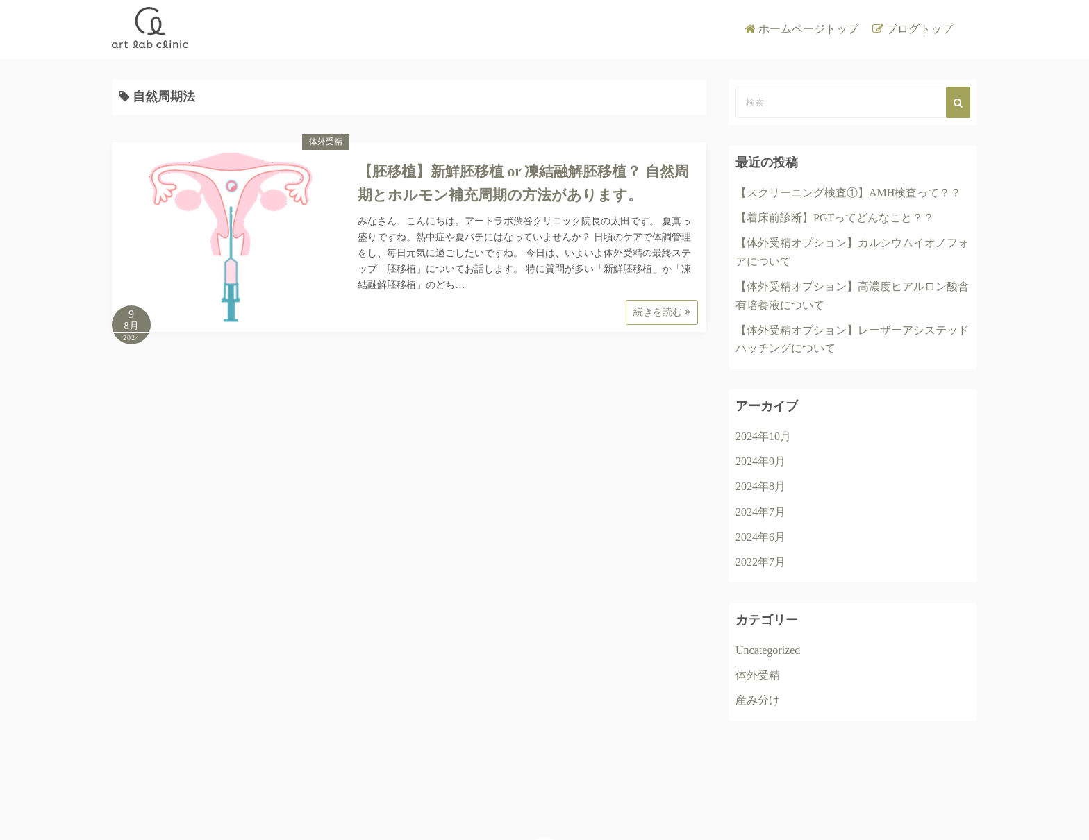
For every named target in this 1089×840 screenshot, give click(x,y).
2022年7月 (760, 562)
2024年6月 (760, 537)
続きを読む (661, 312)
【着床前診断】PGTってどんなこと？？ (834, 218)
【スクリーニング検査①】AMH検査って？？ (848, 193)
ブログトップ (919, 29)
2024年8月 (760, 486)
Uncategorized (767, 650)
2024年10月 (763, 436)
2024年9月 (760, 461)
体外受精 (325, 141)
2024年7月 (760, 512)
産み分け (757, 700)
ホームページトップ (808, 29)
